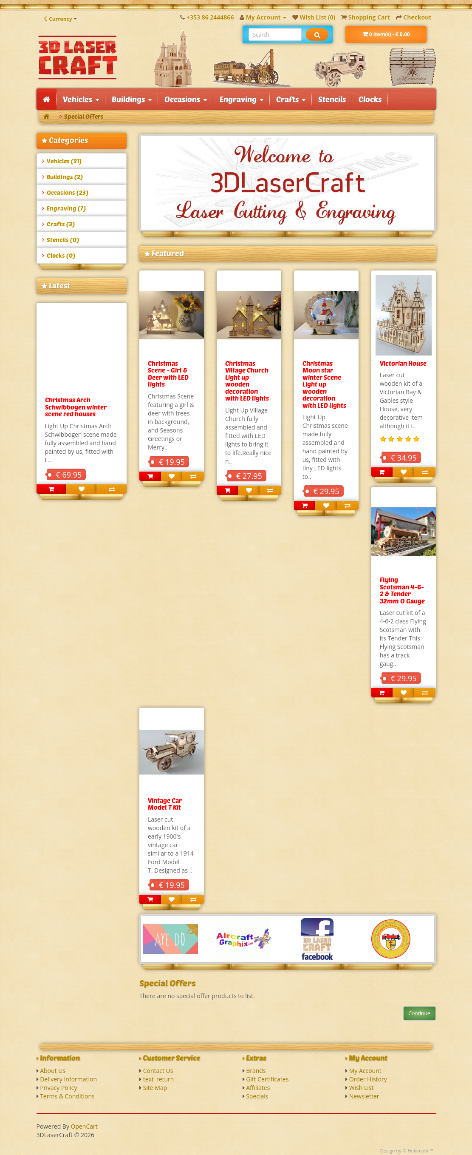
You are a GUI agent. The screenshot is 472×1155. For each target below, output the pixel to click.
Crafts (290, 99)
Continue (419, 1013)
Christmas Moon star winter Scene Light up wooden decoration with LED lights (324, 384)
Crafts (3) (58, 224)
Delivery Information (68, 1079)
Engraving (241, 99)
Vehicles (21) (62, 161)
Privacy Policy (58, 1088)
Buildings (132, 99)
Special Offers (84, 116)
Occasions (185, 99)
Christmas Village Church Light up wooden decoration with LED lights (247, 380)
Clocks (370, 99)
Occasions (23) (65, 192)
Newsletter (364, 1096)
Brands (256, 1071)
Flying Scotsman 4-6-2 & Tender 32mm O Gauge (402, 590)
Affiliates (258, 1088)
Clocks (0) (58, 255)
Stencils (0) (60, 239)
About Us (52, 1071)
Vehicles (81, 99)
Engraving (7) (64, 208)
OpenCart (84, 1126)
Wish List (361, 1088)
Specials (257, 1096)
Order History (368, 1079)
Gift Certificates (267, 1079)
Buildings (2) (62, 176)
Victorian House (403, 363)
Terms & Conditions (67, 1096)
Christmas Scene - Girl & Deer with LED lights (168, 373)
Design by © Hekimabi (404, 1150)
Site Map (155, 1088)
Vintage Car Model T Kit (165, 804)
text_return (158, 1079)
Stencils (332, 99)
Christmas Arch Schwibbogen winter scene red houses (76, 407)
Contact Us (158, 1071)
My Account (365, 1071)
